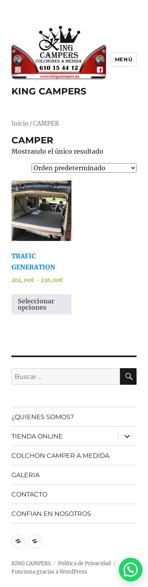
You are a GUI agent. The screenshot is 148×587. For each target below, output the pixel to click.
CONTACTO (29, 494)
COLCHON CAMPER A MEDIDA (60, 455)
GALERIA (25, 475)
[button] (130, 569)
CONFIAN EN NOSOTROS (51, 513)
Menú (123, 59)
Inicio (19, 123)
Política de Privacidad (84, 563)
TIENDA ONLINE (37, 436)
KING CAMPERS (48, 91)
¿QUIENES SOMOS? (42, 417)
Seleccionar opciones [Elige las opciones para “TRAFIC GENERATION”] (36, 304)
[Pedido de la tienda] (84, 168)
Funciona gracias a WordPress (49, 571)
